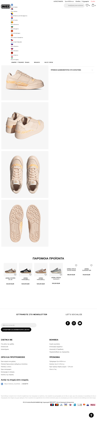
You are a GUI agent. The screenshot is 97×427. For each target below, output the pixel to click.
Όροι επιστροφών (6, 389)
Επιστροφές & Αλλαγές (7, 391)
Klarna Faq (52, 389)
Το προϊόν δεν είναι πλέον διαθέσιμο (70, 53)
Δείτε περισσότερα (65, 10)
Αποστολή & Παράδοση (56, 369)
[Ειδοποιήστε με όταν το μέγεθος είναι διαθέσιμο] (52, 34)
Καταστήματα (5, 369)
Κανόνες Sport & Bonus (56, 383)
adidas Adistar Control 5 (56, 295)
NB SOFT (53, 422)
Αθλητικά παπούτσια (31, 15)
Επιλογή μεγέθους (54, 31)
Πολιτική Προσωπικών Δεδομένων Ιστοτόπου (14, 383)
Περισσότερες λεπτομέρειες (62, 68)
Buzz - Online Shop (6, 15)
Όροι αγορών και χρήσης (8, 381)
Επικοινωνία (4, 366)
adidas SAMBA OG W (10, 296)
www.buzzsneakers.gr (35, 422)
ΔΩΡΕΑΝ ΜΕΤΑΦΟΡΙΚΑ (33, 10)
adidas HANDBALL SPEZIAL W (25, 297)
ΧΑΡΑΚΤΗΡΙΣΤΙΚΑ (71, 74)
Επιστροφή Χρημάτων (55, 366)
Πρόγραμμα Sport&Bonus (57, 381)
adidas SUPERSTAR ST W (86, 288)
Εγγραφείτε (85, 1)
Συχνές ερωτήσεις (54, 363)
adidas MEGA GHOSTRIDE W (71, 287)
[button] (74, 5)
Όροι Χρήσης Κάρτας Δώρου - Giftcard (61, 386)
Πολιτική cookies (6, 386)
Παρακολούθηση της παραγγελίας (59, 371)
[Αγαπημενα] (88, 6)
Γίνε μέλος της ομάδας (7, 363)
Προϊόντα (15, 15)
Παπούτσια (22, 15)
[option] (48, 10)
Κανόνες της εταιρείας (7, 394)
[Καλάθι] (94, 6)
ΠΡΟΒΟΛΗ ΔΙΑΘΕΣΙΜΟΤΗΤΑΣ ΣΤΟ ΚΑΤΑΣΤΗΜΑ (71, 80)
